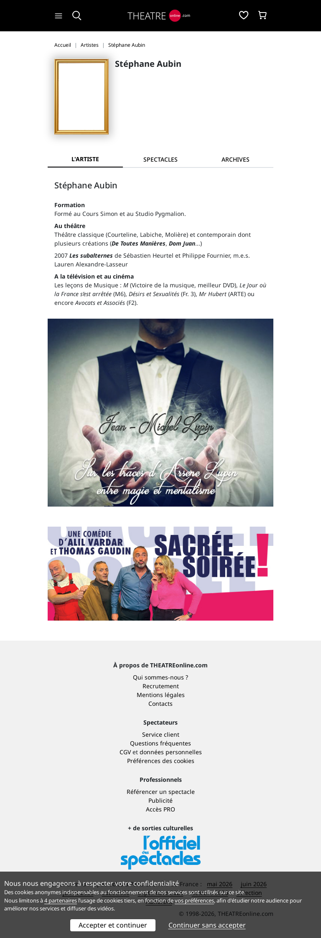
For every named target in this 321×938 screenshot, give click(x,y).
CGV (125, 752)
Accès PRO (160, 809)
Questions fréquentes (160, 743)
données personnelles (171, 752)
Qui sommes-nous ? (160, 677)
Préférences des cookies (160, 761)
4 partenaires (60, 900)
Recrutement (161, 686)
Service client (160, 734)
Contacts (160, 703)
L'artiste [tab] (85, 159)
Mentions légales (161, 695)
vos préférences (194, 900)
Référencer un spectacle (161, 792)
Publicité (160, 800)
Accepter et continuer (113, 925)
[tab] (160, 159)
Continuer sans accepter (207, 925)
